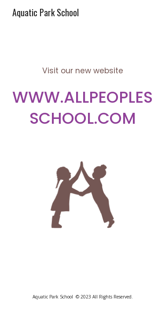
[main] (82, 89)
